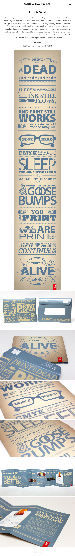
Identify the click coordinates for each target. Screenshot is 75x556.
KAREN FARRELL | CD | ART (37, 4)
